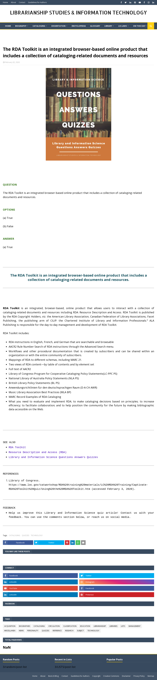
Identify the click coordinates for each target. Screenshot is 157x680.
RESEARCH (69, 630)
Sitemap (150, 676)
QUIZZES (25, 535)
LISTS (123, 626)
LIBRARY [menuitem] (108, 26)
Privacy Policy (139, 676)
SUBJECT (80, 630)
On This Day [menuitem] (139, 26)
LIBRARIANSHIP (100, 626)
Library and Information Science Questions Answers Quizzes (53, 457)
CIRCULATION (54, 626)
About (13, 2)
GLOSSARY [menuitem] (95, 26)
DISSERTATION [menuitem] (58, 26)
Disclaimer (126, 676)
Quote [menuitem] (19, 32)
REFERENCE (57, 630)
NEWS (21, 630)
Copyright (96, 676)
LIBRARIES (113, 626)
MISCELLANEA (9, 630)
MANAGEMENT (134, 626)
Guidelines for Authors (37, 2)
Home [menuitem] (8, 26)
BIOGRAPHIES (24, 626)
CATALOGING (14, 535)
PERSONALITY (32, 630)
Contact (22, 2)
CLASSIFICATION (69, 626)
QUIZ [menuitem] (7, 32)
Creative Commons (111, 676)
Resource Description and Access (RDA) (38, 452)
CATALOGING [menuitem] (39, 26)
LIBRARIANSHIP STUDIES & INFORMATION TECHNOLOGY (78, 12)
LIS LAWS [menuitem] (122, 26)
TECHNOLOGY (37, 535)
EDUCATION (85, 626)
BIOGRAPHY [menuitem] (20, 26)
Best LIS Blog (53, 676)
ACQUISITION (9, 626)
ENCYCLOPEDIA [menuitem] (79, 26)
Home (5, 2)
